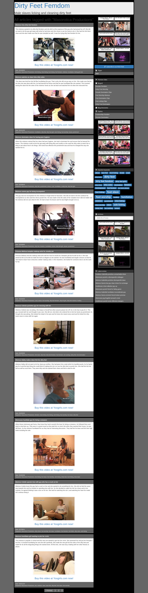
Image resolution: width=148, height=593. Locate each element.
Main (97, 73)
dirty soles (77, 531)
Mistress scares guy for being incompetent (30, 191)
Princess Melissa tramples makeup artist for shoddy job (34, 251)
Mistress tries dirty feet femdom (26, 25)
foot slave (37, 355)
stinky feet (73, 355)
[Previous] (49, 590)
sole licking (57, 415)
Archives (99, 214)
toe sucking (67, 355)
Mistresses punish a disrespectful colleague (109, 277)
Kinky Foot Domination (103, 104)
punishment (76, 132)
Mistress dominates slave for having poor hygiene (32, 137)
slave (44, 585)
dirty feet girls (50, 132)
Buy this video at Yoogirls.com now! (54, 65)
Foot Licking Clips (101, 101)
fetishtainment (100, 188)
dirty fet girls (63, 300)
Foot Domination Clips (103, 98)
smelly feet (64, 186)
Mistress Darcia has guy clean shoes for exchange (112, 283)
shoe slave (77, 477)
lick (36, 585)
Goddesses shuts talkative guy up (106, 286)
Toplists (99, 111)
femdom (42, 246)
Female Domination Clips (104, 92)
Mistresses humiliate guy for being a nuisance (31, 420)
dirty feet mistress (72, 300)
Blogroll (99, 83)
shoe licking (44, 72)
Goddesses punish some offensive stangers (109, 301)
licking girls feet (78, 72)
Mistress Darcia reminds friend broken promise (110, 295)
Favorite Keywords (103, 170)
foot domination (81, 355)
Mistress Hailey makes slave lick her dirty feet (31, 360)
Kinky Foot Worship (102, 89)
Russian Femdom (101, 86)
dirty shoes (38, 531)
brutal (70, 132)
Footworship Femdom (102, 114)
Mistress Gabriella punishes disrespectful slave (110, 280)
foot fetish (71, 531)
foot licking (38, 72)
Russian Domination (102, 117)
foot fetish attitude (123, 188)
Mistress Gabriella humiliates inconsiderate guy (111, 292)
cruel (52, 186)
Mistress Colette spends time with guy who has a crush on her (36, 482)
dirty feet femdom (54, 300)
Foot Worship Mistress (103, 95)
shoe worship (100, 205)
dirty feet (43, 132)
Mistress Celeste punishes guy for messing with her (33, 306)
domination (118, 185)
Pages (99, 70)
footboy (79, 300)
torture (49, 186)
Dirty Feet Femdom (42, 5)
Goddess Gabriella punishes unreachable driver (111, 274)
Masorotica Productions (27, 72)
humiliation (71, 72)
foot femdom (58, 72)
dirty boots (98, 177)
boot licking (51, 72)
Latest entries (101, 271)
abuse (65, 246)
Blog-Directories (102, 108)
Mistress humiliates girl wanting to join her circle (32, 536)
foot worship (65, 132)
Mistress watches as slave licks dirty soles (30, 77)
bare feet (48, 585)
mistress (65, 72)
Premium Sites (101, 80)
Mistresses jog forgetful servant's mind (108, 298)
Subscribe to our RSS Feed (114, 67)
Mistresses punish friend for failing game (108, 289)
